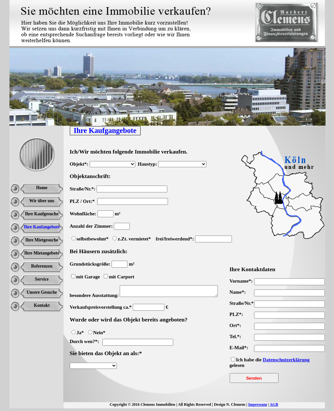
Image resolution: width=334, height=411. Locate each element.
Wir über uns (41, 200)
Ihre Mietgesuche (41, 240)
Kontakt (42, 305)
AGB (274, 404)
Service (42, 279)
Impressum (257, 404)
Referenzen (41, 266)
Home (42, 187)
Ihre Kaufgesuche (42, 213)
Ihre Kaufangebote (42, 226)
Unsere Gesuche (41, 292)
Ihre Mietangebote (41, 253)
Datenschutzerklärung (286, 359)
